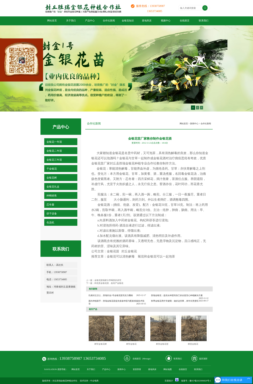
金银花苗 (113, 251)
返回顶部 (203, 358)
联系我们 (203, 20)
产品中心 (90, 20)
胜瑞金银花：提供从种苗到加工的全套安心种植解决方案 (177, 295)
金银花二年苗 (54, 150)
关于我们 (71, 20)
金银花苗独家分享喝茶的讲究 (107, 280)
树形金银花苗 (162, 344)
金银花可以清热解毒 (121, 256)
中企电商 (94, 381)
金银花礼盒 (53, 186)
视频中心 (166, 20)
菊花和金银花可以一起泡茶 (156, 256)
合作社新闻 (109, 20)
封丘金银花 (129, 251)
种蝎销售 (52, 195)
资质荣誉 (137, 369)
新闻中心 (194, 123)
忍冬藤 (50, 204)
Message (146, 358)
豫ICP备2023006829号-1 (200, 381)
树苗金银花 (193, 344)
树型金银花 (131, 344)
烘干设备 (52, 213)
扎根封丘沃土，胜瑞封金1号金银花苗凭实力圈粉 (111, 295)
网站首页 (52, 20)
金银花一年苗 (54, 141)
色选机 (50, 222)
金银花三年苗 (54, 159)
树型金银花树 (100, 344)
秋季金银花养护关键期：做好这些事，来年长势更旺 (175, 301)
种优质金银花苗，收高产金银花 (108, 283)
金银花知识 (128, 20)
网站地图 (167, 369)
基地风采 (147, 20)
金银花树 (52, 177)
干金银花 (52, 168)
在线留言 (184, 20)
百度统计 (169, 381)
